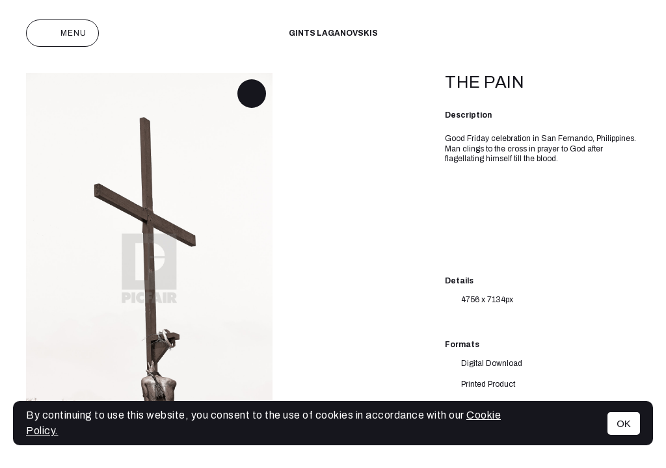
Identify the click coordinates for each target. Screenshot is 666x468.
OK (624, 423)
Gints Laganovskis (333, 33)
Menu (62, 33)
